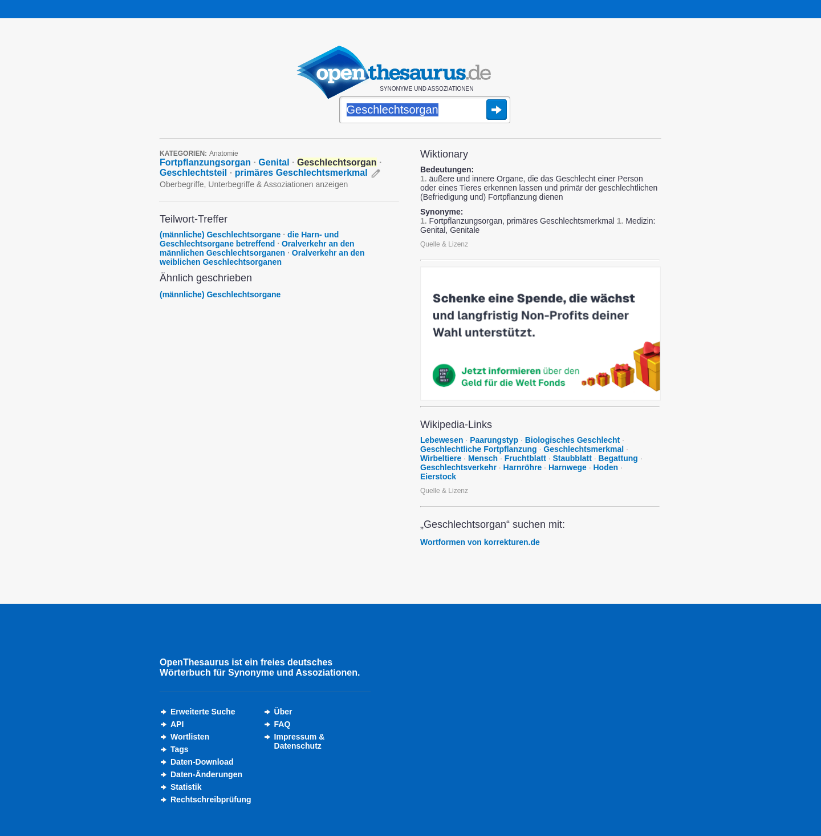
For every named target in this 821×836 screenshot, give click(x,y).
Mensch (483, 458)
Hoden (605, 467)
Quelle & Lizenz (444, 244)
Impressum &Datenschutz (299, 741)
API (177, 724)
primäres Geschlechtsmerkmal (301, 172)
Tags (179, 749)
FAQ (282, 724)
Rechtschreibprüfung (210, 799)
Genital (273, 162)
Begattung (618, 458)
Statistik (185, 786)
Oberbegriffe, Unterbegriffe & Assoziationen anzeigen (254, 184)
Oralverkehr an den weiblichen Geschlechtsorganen (262, 257)
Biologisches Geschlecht (572, 440)
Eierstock (438, 476)
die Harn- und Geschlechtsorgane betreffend (249, 239)
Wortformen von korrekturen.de (480, 542)
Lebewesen (441, 440)
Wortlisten (189, 736)
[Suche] (424, 110)
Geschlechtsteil (193, 172)
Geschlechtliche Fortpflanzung (478, 449)
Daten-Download (201, 761)
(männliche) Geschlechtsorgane (220, 234)
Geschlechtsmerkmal (583, 449)
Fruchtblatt (525, 458)
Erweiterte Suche (202, 711)
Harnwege (567, 467)
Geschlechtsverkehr (458, 467)
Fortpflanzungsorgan (205, 162)
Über (283, 711)
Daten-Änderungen (206, 774)
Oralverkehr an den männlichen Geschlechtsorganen (257, 248)
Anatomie (223, 153)
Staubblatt (571, 458)
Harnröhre (522, 467)
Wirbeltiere (440, 458)
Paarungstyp (494, 440)
